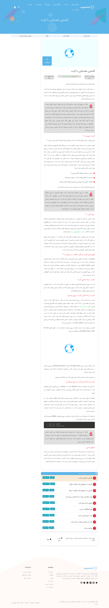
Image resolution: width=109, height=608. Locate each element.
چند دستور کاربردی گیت (85, 516)
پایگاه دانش (57, 5)
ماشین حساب (49, 584)
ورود (52, 578)
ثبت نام (51, 581)
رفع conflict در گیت (85, 509)
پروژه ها (47, 5)
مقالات (51, 575)
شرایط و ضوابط (35, 603)
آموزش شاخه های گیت (85, 503)
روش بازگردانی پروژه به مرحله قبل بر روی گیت (79, 497)
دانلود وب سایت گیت (84, 306)
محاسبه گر (38, 5)
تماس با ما (75, 10)
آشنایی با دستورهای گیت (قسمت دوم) (80, 491)
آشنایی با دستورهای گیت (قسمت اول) (81, 484)
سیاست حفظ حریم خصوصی (20, 603)
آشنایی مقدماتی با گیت (85, 478)
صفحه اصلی (75, 5)
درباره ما (29, 5)
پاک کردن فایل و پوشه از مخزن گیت (81, 522)
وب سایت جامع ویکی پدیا (78, 232)
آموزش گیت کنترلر (66, 76)
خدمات (66, 5)
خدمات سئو (27, 578)
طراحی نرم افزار (26, 575)
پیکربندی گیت (88, 528)
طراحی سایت (27, 572)
